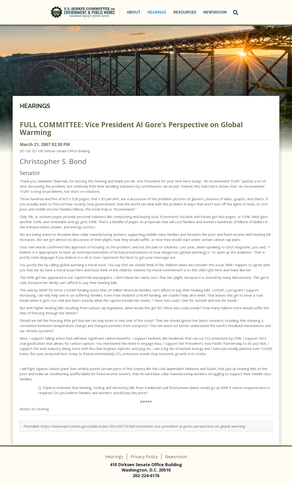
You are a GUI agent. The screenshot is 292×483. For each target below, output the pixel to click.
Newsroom (214, 12)
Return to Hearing (34, 409)
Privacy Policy (144, 456)
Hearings (156, 12)
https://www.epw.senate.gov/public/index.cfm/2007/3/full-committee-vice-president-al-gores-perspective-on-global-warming (143, 426)
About (133, 12)
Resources (184, 12)
